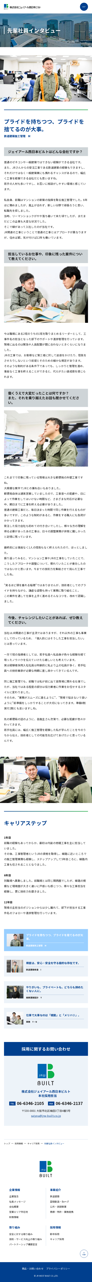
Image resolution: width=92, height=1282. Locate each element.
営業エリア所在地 (18, 1211)
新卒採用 (54, 1234)
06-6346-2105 (30, 1103)
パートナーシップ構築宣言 (23, 1244)
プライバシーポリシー (58, 1268)
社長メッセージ (17, 1201)
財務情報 (14, 1217)
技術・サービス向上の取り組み (25, 1239)
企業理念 (14, 1196)
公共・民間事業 (58, 1206)
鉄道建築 (54, 1196)
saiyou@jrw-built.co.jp (46, 1116)
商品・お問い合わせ (32, 1268)
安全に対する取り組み (21, 1234)
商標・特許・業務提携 (61, 1211)
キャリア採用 (57, 1239)
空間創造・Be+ (58, 1201)
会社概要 (14, 1206)
